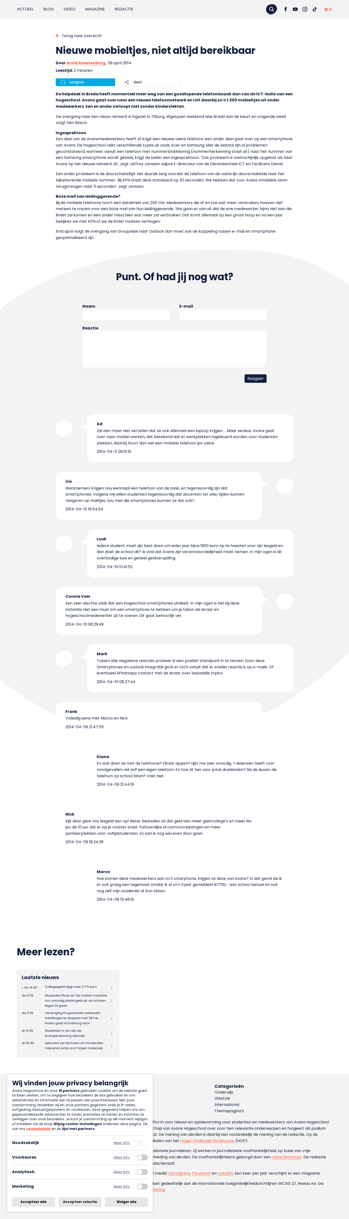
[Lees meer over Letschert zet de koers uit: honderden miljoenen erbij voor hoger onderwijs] (68, 1046)
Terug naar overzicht (82, 36)
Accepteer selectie (80, 1202)
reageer (77, 82)
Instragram (179, 1173)
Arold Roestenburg (85, 63)
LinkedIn (225, 1173)
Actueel (25, 9)
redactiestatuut (287, 1157)
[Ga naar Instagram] (305, 9)
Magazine (95, 9)
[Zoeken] (271, 9)
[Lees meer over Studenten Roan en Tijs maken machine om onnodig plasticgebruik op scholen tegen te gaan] (68, 1000)
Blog (48, 9)
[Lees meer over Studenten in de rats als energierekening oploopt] (68, 1033)
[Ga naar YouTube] (295, 9)
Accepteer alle (33, 1202)
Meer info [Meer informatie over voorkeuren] (122, 1157)
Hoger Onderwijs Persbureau (207, 1141)
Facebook (201, 1173)
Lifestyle (222, 1098)
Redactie (124, 9)
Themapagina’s (229, 1111)
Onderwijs (223, 1092)
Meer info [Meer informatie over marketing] (122, 1186)
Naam (88, 306)
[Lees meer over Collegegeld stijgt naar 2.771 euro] (68, 987)
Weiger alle (126, 1202)
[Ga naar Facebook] (285, 9)
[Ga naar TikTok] (314, 9)
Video (69, 9)
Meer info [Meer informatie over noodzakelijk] (122, 1143)
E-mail (186, 306)
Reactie (90, 328)
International (226, 1104)
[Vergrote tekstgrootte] (330, 9)
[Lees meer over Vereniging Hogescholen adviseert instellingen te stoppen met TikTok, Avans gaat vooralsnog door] (68, 1018)
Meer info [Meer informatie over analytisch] (122, 1172)
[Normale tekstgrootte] (326, 9)
